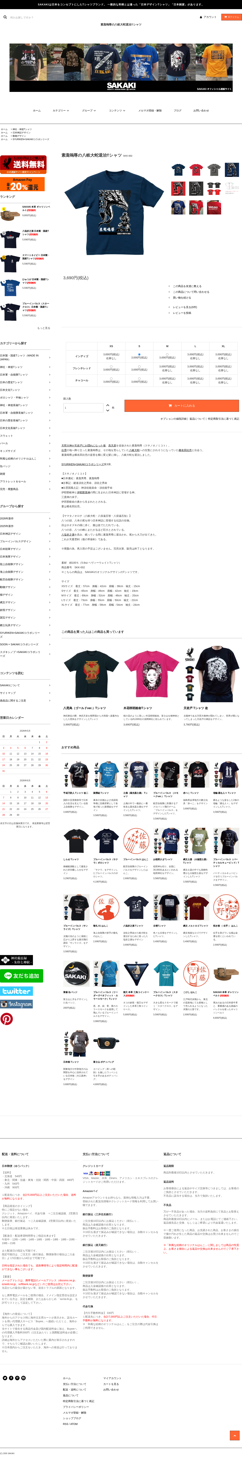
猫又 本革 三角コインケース (136, 994)
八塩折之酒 (67, 534)
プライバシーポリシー (76, 1406)
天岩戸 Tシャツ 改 (196, 708)
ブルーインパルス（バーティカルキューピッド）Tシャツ (226, 862)
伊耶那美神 (83, 492)
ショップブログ (72, 1418)
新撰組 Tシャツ (101, 793)
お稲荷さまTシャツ (162, 859)
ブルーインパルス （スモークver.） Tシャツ (165, 795)
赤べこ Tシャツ (191, 793)
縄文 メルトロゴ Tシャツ (195, 926)
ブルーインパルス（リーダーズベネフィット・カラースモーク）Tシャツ (105, 995)
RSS (65, 1423)
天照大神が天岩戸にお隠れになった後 (83, 445)
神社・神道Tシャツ (22, 129)
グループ (89, 110)
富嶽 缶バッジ (70, 992)
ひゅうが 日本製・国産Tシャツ (35, 281)
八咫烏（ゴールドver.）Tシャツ (84, 708)
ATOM (74, 1423)
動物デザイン (19, 136)
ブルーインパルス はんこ (135, 859)
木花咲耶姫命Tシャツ (137, 708)
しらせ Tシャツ (71, 859)
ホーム (37, 110)
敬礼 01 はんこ (100, 926)
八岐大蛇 (134, 450)
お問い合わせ (201, 110)
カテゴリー (61, 110)
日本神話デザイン (22, 132)
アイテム (231, 16)
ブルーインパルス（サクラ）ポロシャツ (105, 861)
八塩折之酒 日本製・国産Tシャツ (35, 233)
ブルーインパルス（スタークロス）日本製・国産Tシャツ (35, 307)
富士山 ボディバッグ (103, 1062)
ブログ (178, 110)
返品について (197, 418)
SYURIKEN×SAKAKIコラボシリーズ (31, 139)
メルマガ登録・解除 (150, 110)
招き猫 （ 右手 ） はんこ (225, 926)
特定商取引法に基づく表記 (223, 418)
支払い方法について (74, 1383)
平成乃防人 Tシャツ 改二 (75, 793)
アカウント (210, 16)
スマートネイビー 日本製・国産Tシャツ (36, 257)
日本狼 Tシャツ (71, 1062)
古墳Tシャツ (159, 926)
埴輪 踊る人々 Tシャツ (224, 793)
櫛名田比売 (185, 450)
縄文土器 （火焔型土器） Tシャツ (195, 861)
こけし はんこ (190, 992)
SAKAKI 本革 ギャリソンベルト (36, 209)
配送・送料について (74, 1389)
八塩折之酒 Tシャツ (133, 926)
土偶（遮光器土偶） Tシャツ (135, 795)
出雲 (64, 450)
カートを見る (111, 1383)
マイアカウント (112, 1378)
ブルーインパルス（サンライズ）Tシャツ (75, 927)
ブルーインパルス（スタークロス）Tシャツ (165, 994)
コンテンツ (117, 110)
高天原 (112, 445)
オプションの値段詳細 (173, 418)
